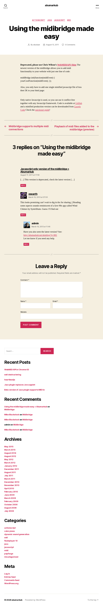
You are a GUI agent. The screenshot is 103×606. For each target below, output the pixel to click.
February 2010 (11, 492)
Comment (24, 280)
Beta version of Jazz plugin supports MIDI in (24, 390)
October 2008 (11, 504)
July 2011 (8, 475)
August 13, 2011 (52, 45)
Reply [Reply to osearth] (23, 215)
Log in (7, 574)
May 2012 (8, 459)
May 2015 (8, 446)
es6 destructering (12, 375)
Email (55, 301)
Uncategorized (11, 557)
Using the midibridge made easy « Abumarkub (25, 407)
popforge (8, 554)
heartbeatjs (9, 380)
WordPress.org (11, 583)
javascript (59, 20)
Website (23, 312)
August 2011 (10, 472)
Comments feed (11, 580)
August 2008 (10, 508)
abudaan (36, 45)
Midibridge (9, 409)
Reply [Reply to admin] (26, 244)
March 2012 (9, 463)
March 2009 (10, 498)
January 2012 (10, 466)
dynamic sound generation (16, 534)
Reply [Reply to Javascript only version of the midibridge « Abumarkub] (23, 185)
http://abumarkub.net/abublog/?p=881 (41, 235)
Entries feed (10, 577)
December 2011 (11, 469)
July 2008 (9, 511)
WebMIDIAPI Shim (67, 64)
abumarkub (51, 5)
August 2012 (10, 456)
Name (23, 301)
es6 (6, 537)
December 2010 (11, 482)
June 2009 (9, 495)
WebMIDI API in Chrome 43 (16, 369)
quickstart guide (42, 109)
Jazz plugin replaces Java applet (19, 385)
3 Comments (70, 45)
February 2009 (11, 501)
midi (69, 20)
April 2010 (9, 488)
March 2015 (9, 450)
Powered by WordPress (35, 600)
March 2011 (9, 479)
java (49, 20)
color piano (9, 531)
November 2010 (11, 485)
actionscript (38, 20)
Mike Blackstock (11, 414)
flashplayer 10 (11, 541)
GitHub (78, 103)
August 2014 (10, 453)
